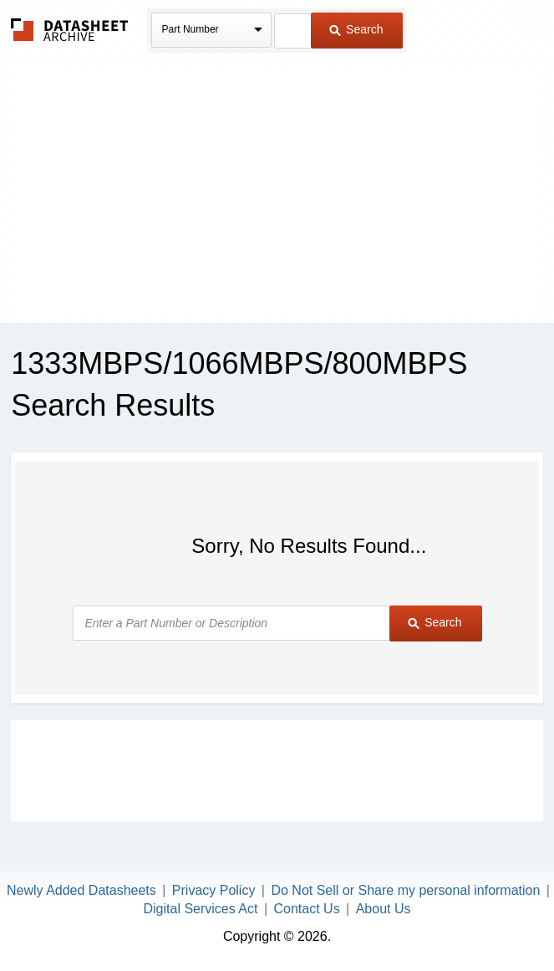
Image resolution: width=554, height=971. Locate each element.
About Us (383, 909)
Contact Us (306, 909)
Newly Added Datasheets (81, 890)
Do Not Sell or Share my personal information (405, 890)
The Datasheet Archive (70, 29)
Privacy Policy (214, 890)
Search (356, 29)
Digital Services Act (201, 909)
